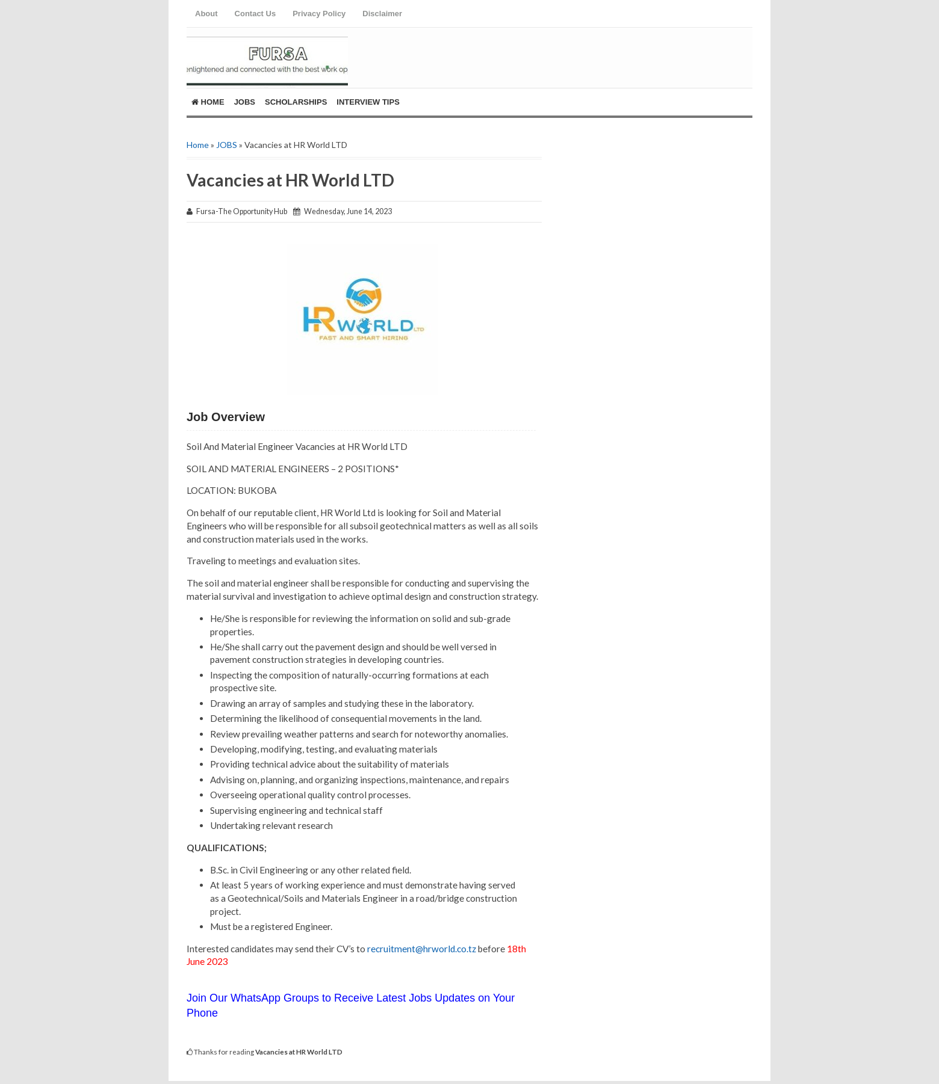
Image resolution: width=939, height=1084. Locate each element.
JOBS (226, 145)
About (206, 13)
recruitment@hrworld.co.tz (420, 948)
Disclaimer (382, 13)
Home (208, 101)
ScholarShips (296, 101)
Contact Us (255, 13)
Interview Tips (368, 101)
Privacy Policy (319, 13)
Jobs (244, 101)
